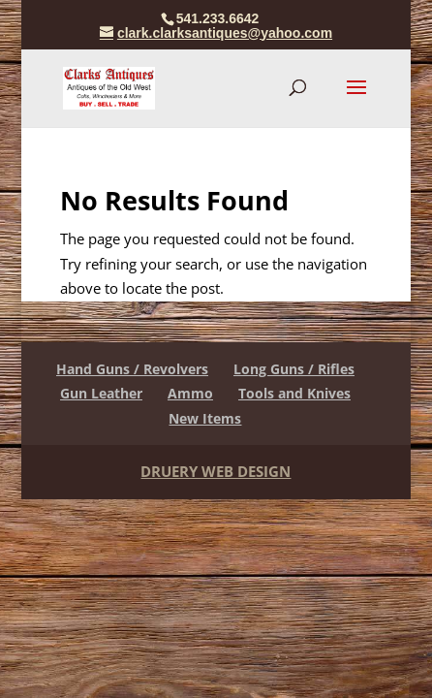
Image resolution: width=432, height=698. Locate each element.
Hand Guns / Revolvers (132, 369)
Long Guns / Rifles (294, 369)
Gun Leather (101, 393)
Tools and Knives (294, 393)
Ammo (190, 393)
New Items (205, 418)
